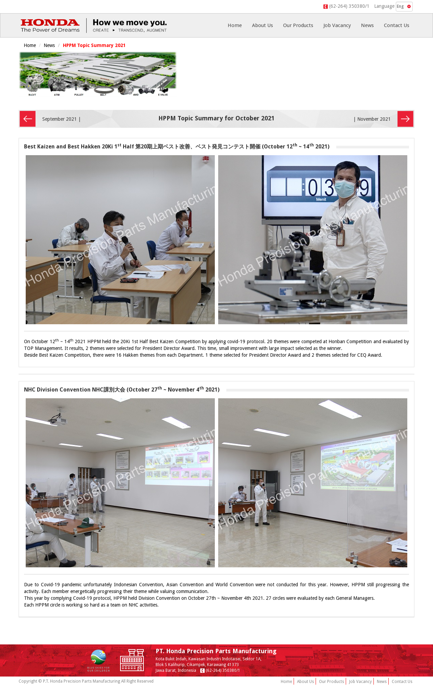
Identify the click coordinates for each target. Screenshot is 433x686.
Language (384, 6)
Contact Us (396, 25)
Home (235, 25)
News (367, 25)
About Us (262, 25)
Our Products (298, 25)
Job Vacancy (337, 25)
